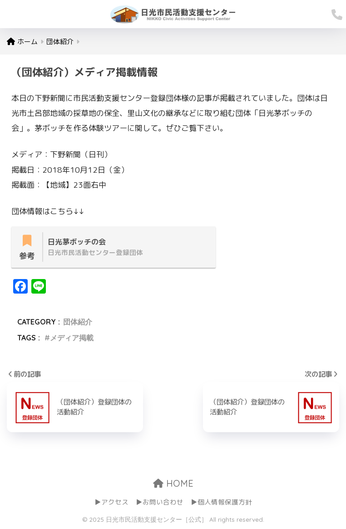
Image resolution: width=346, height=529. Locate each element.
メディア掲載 (72, 337)
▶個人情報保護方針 (221, 502)
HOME (173, 483)
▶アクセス (111, 502)
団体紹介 (77, 322)
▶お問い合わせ (159, 502)
